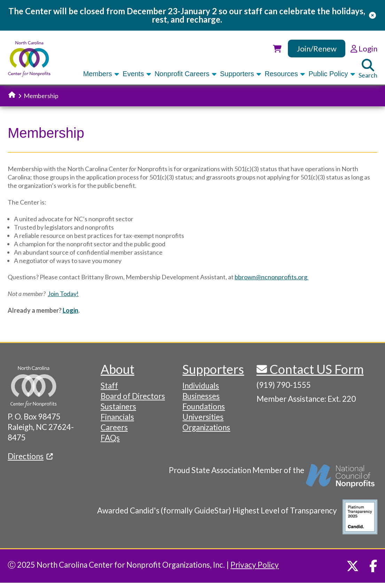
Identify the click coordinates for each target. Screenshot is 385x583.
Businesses (201, 396)
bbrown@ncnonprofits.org (271, 277)
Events (137, 74)
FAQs (110, 437)
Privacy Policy (254, 564)
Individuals (200, 385)
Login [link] (364, 48)
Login (70, 310)
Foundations (203, 406)
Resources (285, 74)
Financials (117, 417)
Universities (202, 417)
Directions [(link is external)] (30, 456)
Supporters (241, 74)
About (117, 369)
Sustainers (118, 406)
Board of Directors (133, 396)
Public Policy (332, 74)
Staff (109, 385)
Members (101, 74)
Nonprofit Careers (186, 74)
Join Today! (63, 293)
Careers (114, 427)
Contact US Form (315, 369)
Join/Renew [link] (317, 48)
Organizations (206, 427)
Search (368, 69)
